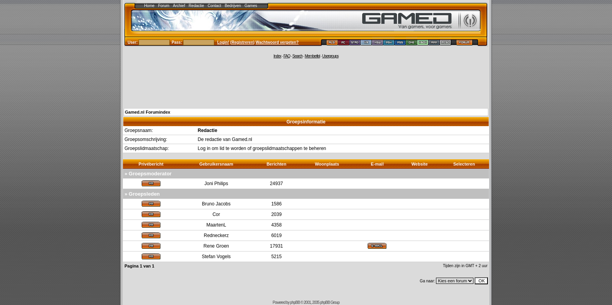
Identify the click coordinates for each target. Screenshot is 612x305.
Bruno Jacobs (216, 204)
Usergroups (330, 56)
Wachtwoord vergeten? (277, 42)
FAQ (286, 56)
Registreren (242, 42)
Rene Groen (216, 246)
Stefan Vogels (216, 256)
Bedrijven (233, 6)
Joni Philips (216, 183)
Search (297, 56)
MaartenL (216, 225)
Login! (223, 42)
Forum (163, 6)
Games (251, 6)
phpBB (295, 302)
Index (277, 56)
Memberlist (312, 56)
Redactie (196, 6)
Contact (214, 6)
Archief (179, 6)
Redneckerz (216, 235)
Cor (216, 214)
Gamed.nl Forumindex (147, 112)
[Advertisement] (306, 82)
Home (149, 6)
